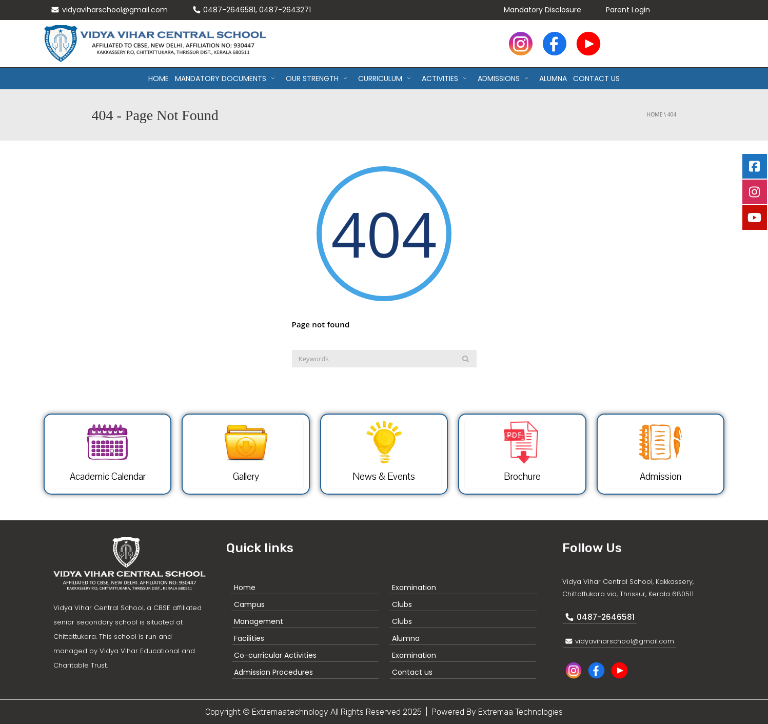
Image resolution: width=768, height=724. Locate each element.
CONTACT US (596, 78)
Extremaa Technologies (520, 712)
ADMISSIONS (505, 78)
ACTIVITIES (446, 78)
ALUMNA (553, 78)
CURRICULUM (387, 78)
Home (158, 78)
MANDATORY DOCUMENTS (227, 78)
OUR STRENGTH (319, 78)
